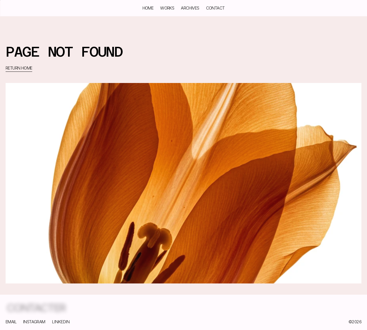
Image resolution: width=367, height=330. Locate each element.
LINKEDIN (61, 321)
